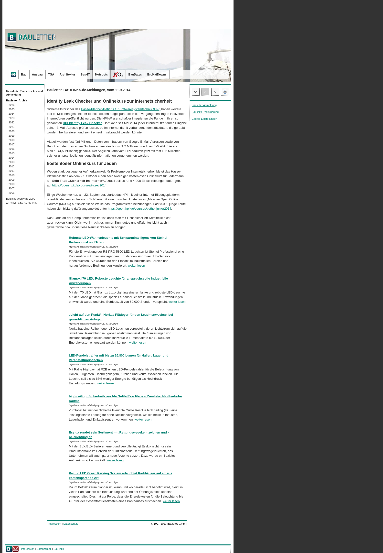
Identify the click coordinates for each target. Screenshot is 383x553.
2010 (11, 175)
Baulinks (59, 548)
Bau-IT (85, 74)
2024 (11, 113)
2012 (11, 166)
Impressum (54, 523)
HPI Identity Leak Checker (82, 123)
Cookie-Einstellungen (204, 118)
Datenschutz (70, 523)
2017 (11, 144)
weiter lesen (136, 265)
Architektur (67, 74)
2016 (11, 148)
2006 (11, 192)
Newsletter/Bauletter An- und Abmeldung (24, 93)
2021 (11, 126)
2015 (11, 153)
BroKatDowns (157, 74)
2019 (11, 135)
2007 (11, 188)
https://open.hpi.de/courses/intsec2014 (79, 185)
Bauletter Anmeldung (204, 105)
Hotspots (101, 74)
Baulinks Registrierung (205, 111)
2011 (11, 170)
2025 (11, 109)
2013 (11, 162)
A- (215, 91)
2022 (11, 122)
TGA (51, 74)
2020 (11, 131)
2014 (11, 157)
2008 (11, 184)
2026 (11, 104)
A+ (195, 91)
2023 (11, 118)
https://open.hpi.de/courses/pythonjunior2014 (139, 208)
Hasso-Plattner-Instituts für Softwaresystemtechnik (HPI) (120, 109)
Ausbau (37, 74)
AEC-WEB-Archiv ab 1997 (21, 203)
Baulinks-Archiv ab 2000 (20, 198)
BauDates (135, 74)
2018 (11, 140)
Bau (24, 74)
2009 (11, 179)
